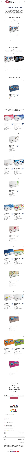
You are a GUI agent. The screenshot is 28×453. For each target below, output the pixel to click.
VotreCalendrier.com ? (7, 445)
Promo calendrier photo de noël (10, 426)
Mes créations (7, 419)
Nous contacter (7, 416)
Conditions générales (10, 446)
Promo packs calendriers (8, 428)
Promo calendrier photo (8, 425)
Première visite (14, 445)
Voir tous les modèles (14, 397)
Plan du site (18, 445)
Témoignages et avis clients (9, 422)
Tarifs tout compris (21, 439)
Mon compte (7, 418)
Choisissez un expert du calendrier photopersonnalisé (21, 432)
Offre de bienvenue (8, 423)
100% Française (21, 442)
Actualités (22, 446)
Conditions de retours (17, 446)
